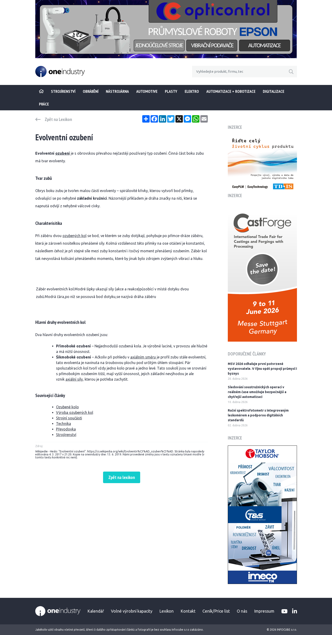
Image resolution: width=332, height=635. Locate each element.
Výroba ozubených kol (74, 412)
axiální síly (74, 379)
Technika (63, 423)
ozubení (62, 153)
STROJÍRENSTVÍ (63, 91)
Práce (44, 104)
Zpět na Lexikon (58, 119)
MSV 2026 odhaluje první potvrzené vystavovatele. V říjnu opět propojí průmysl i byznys (262, 368)
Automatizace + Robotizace (230, 91)
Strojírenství (66, 435)
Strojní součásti (69, 418)
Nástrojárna (117, 91)
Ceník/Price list (216, 611)
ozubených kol (74, 236)
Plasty (171, 91)
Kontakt (188, 611)
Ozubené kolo (67, 407)
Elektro (192, 91)
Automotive (146, 91)
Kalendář (95, 611)
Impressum (264, 611)
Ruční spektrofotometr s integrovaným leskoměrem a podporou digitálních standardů (258, 415)
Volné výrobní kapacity (131, 611)
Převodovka (66, 429)
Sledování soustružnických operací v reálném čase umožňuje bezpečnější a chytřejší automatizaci (257, 392)
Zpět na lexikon (121, 477)
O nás (242, 611)
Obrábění (90, 91)
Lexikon (166, 611)
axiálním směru (143, 357)
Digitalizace (273, 91)
